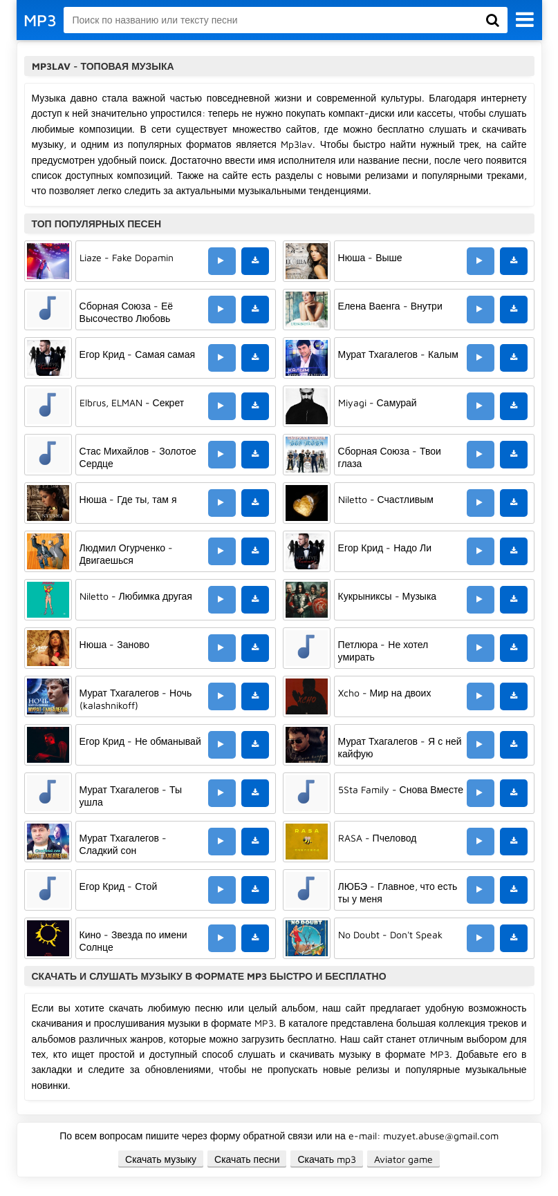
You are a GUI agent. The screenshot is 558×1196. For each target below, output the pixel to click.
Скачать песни (246, 1159)
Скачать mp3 (326, 1159)
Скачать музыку (160, 1159)
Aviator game (403, 1159)
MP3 (40, 20)
